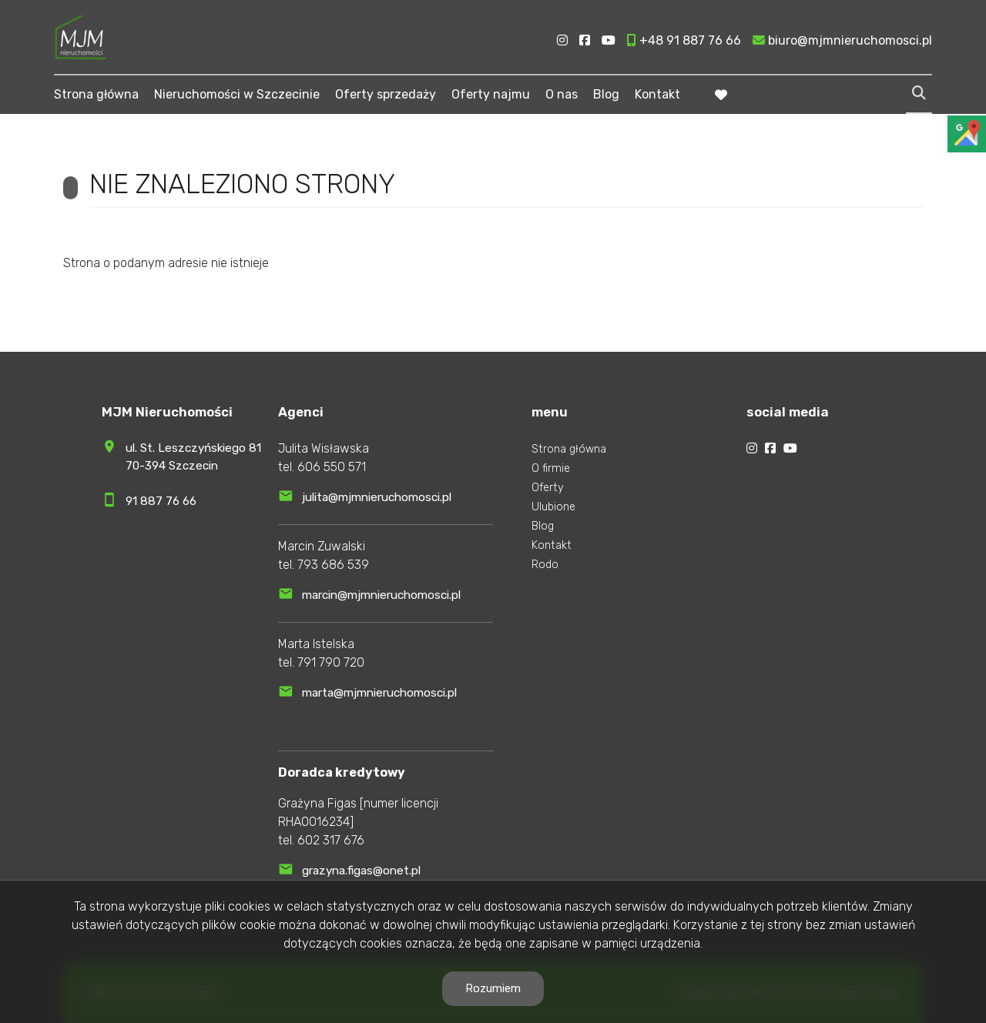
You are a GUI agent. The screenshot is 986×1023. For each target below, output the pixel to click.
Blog (606, 94)
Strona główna (96, 94)
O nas (561, 94)
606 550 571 (331, 467)
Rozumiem (493, 988)
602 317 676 (330, 840)
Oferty (548, 487)
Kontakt (657, 94)
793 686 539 (333, 564)
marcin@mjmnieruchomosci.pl (381, 595)
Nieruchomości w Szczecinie (237, 94)
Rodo (545, 564)
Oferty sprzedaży (385, 94)
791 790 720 (330, 662)
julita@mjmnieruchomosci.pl (376, 497)
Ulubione (553, 506)
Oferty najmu (490, 94)
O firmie (551, 468)
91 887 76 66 (161, 501)
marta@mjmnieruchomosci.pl (379, 693)
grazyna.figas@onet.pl (361, 871)
